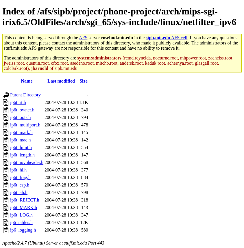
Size (84, 81)
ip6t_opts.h (20, 117)
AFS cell (166, 37)
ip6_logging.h (23, 230)
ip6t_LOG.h (21, 214)
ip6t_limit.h (21, 147)
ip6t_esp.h (19, 184)
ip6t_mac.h (20, 139)
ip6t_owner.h (22, 109)
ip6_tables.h (21, 222)
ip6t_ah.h (18, 192)
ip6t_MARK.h (23, 207)
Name (27, 81)
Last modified (61, 81)
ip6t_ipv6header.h (26, 162)
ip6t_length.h (22, 154)
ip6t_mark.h (21, 132)
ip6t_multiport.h (25, 124)
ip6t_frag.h (20, 177)
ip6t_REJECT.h (24, 199)
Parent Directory (25, 94)
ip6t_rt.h (18, 102)
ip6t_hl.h (18, 169)
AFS (83, 37)
